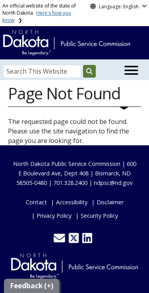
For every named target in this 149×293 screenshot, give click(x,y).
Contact (36, 202)
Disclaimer (110, 202)
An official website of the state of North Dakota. (39, 12)
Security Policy (99, 215)
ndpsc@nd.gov (113, 182)
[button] (60, 240)
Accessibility (71, 202)
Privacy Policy (54, 215)
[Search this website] (89, 71)
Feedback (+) (31, 285)
